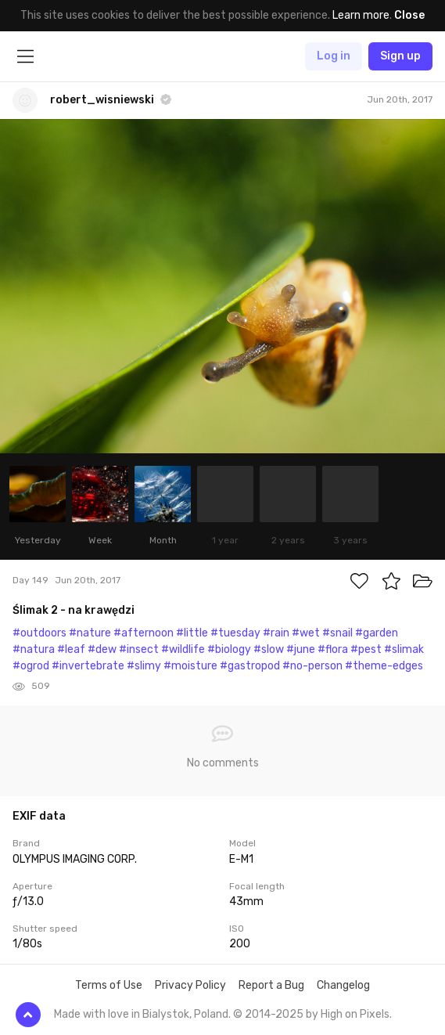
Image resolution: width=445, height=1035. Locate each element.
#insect (139, 649)
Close (409, 15)
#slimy (144, 666)
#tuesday (235, 633)
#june (300, 649)
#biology (229, 649)
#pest (366, 649)
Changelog (343, 985)
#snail (337, 633)
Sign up (400, 56)
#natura (34, 649)
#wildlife (183, 649)
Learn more (360, 15)
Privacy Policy (190, 985)
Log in (333, 56)
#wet (306, 633)
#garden (376, 633)
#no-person (312, 666)
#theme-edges (384, 666)
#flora (333, 649)
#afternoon (143, 633)
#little (192, 633)
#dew (102, 649)
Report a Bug (271, 985)
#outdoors (39, 633)
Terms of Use (108, 985)
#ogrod (31, 666)
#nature (90, 633)
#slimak (404, 649)
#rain (276, 633)
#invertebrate (88, 666)
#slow (268, 649)
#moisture (190, 666)
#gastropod (250, 666)
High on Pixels (355, 1014)
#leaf (71, 649)
